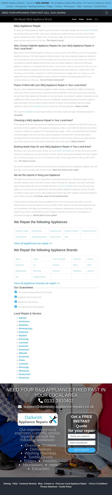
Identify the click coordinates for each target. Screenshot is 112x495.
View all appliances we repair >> (33, 243)
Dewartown (24, 350)
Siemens (56, 271)
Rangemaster (21, 271)
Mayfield (23, 336)
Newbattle (23, 325)
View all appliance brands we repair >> (37, 283)
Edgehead (23, 332)
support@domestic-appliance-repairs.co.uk (59, 406)
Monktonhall (24, 374)
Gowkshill (23, 346)
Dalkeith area (39, 106)
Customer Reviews (28, 484)
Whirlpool (77, 271)
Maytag (56, 265)
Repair (81, 19)
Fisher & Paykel (59, 259)
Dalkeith (22, 318)
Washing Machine (39, 237)
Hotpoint (77, 259)
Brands (89, 19)
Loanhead (23, 364)
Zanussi (91, 271)
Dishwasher (37, 231)
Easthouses (24, 321)
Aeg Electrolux (39, 277)
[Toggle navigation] (106, 12)
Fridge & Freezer (71, 231)
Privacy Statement (48, 487)
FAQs (15, 484)
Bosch (18, 259)
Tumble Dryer (21, 237)
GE (17, 277)
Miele (75, 265)
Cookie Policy (65, 487)
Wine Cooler (55, 237)
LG (34, 265)
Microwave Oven (89, 231)
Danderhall (24, 357)
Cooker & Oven (22, 231)
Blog (40, 484)
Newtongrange (25, 328)
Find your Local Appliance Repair (71, 484)
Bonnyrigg (24, 339)
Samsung (37, 271)
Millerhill (23, 353)
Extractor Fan (55, 231)
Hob (66, 237)
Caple (35, 259)
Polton (22, 360)
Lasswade (23, 343)
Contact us (49, 484)
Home (74, 19)
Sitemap (7, 484)
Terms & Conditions (97, 484)
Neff (89, 265)
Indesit (90, 259)
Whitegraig (24, 371)
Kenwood (20, 265)
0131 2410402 (42, 3)
